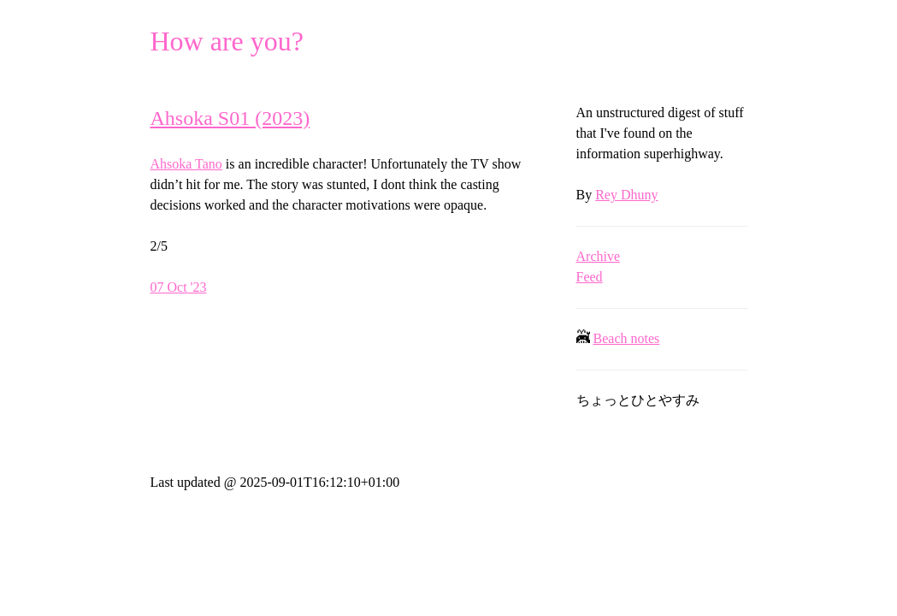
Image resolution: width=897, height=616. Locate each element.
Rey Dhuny (626, 194)
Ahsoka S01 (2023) (230, 118)
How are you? (227, 41)
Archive (598, 256)
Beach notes (626, 338)
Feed (589, 277)
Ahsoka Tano (186, 164)
